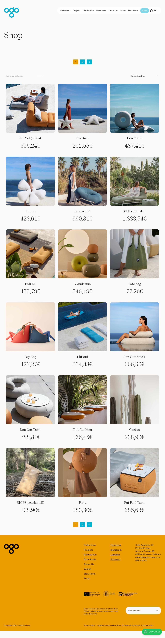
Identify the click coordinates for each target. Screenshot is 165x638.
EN (156, 11)
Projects (76, 10)
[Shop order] (144, 76)
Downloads (101, 10)
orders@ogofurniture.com (147, 557)
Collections (65, 10)
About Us (113, 10)
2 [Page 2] (82, 62)
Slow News (133, 10)
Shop (144, 10)
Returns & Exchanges (131, 633)
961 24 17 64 (141, 560)
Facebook (115, 545)
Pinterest (115, 559)
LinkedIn (115, 554)
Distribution (88, 10)
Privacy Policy (89, 633)
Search (40, 76)
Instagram (116, 549)
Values (123, 10)
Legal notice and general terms (109, 633)
